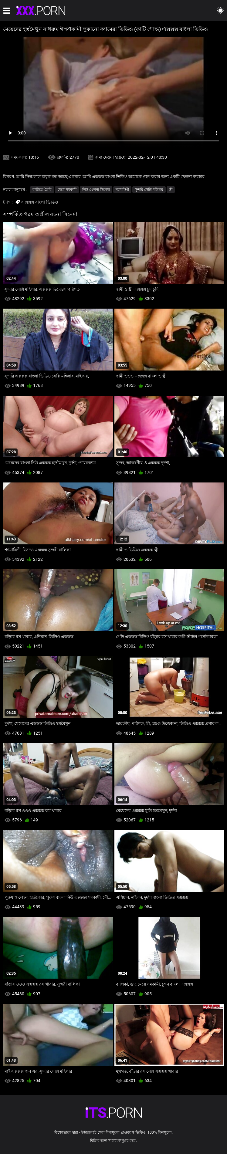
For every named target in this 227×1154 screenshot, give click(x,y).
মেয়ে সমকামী (66, 190)
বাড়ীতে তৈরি (42, 190)
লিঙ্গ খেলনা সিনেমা (96, 190)
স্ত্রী (170, 190)
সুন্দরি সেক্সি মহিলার (149, 190)
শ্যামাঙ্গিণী (122, 190)
